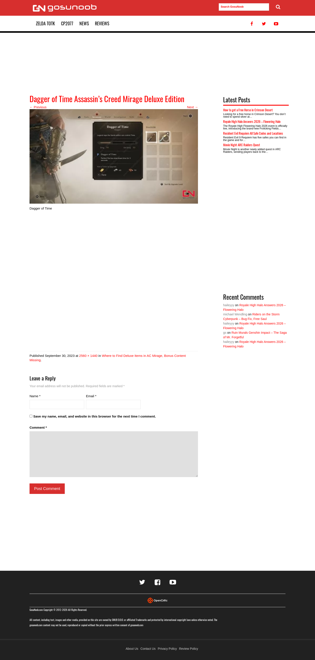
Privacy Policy (167, 648)
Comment (38, 427)
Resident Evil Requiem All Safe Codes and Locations (253, 133)
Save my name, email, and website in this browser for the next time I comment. (94, 416)
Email (91, 396)
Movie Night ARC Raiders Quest (241, 144)
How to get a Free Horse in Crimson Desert (248, 109)
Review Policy (188, 648)
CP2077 (67, 23)
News (84, 23)
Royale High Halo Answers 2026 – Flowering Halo (251, 121)
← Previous (38, 107)
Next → (192, 107)
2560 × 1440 (88, 356)
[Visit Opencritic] (157, 600)
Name (35, 396)
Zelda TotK (45, 23)
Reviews (102, 23)
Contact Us (148, 648)
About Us (132, 648)
